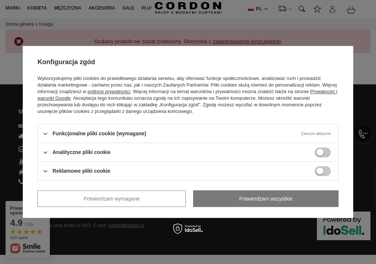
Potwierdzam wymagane (112, 199)
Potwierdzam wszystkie (266, 199)
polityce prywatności (109, 91)
